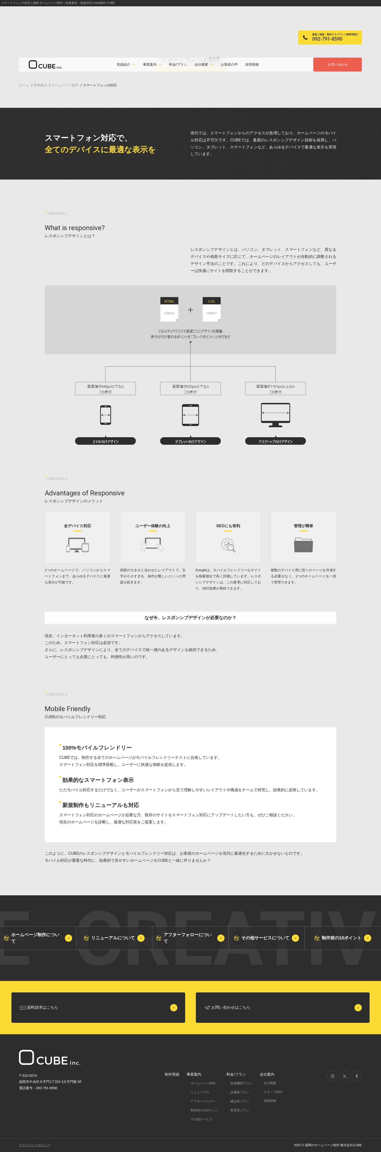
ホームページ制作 (203, 1083)
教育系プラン (239, 1110)
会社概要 (270, 1083)
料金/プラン (178, 64)
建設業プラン (239, 1101)
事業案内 (194, 1074)
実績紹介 (123, 64)
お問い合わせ (338, 64)
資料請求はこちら (42, 1007)
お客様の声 (229, 64)
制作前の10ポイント (204, 1110)
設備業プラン (239, 1092)
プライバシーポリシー (35, 1145)
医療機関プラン (241, 1083)
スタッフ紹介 (273, 1092)
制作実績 (172, 1074)
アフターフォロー (203, 1101)
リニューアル (199, 1092)
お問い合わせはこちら (230, 1007)
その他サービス (201, 1119)
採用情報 (252, 64)
